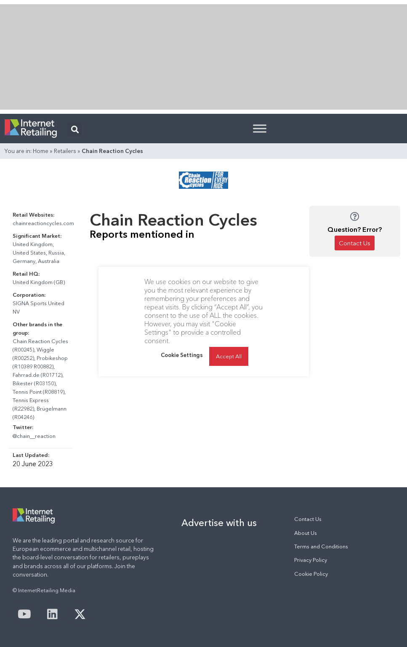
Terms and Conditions (321, 546)
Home (40, 151)
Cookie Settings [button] (182, 355)
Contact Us (308, 519)
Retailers (65, 151)
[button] (75, 129)
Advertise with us (219, 523)
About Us (305, 533)
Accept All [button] (229, 356)
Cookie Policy (311, 574)
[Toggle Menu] (259, 128)
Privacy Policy (310, 560)
